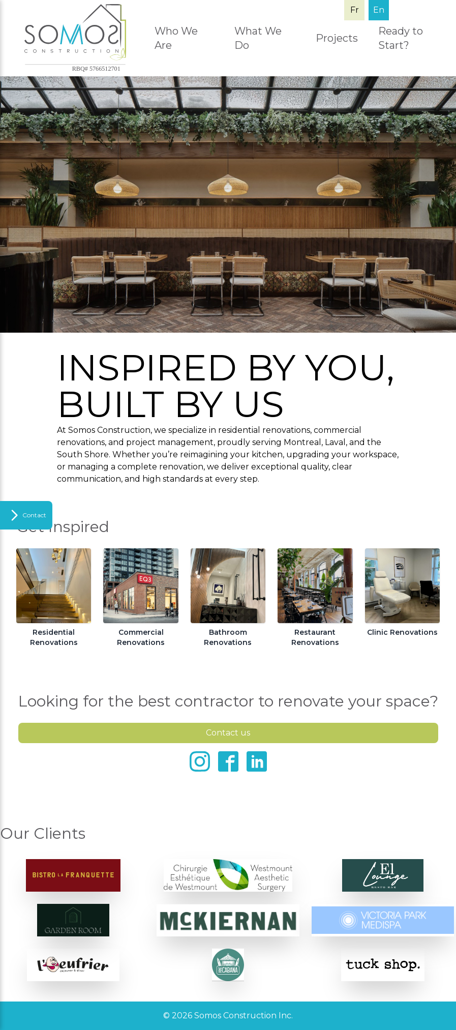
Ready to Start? (400, 38)
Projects (337, 38)
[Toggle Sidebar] (26, 515)
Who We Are (176, 38)
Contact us (228, 733)
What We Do (258, 38)
